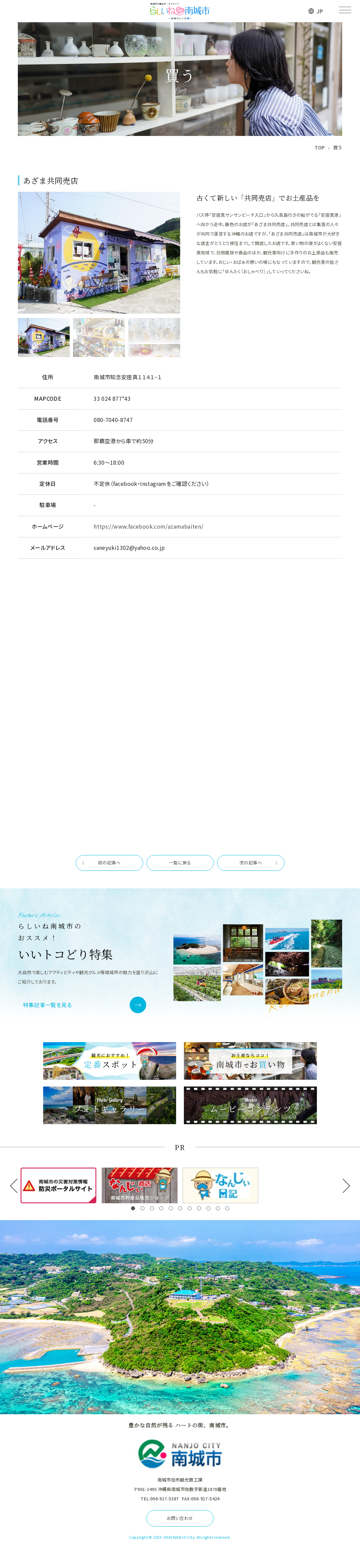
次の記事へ (250, 862)
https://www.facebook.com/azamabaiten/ (148, 526)
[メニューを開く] (344, 11)
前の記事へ (109, 862)
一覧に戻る (180, 862)
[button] (133, 1208)
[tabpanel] (99, 253)
